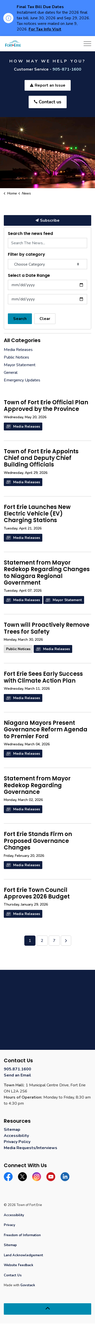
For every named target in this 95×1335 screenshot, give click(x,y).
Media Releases (23, 426)
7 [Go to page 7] (54, 940)
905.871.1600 (17, 1069)
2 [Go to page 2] (42, 940)
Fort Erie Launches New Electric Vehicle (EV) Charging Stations (37, 514)
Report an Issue (47, 85)
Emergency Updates (22, 380)
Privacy (9, 1225)
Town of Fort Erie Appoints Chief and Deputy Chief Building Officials (41, 458)
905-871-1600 (66, 69)
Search (20, 318)
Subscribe (47, 220)
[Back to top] (47, 1309)
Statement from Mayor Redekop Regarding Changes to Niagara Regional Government (47, 573)
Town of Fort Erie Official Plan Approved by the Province (46, 406)
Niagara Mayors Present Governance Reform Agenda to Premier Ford (45, 730)
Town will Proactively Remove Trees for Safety (46, 628)
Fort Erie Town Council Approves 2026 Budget (37, 893)
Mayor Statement (64, 600)
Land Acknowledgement (23, 1255)
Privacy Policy (17, 1142)
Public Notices (18, 649)
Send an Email (17, 1075)
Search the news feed (30, 233)
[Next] (66, 941)
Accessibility (16, 1135)
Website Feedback (18, 1265)
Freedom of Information (22, 1235)
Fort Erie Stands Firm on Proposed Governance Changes (38, 841)
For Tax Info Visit (45, 29)
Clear (45, 318)
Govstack (27, 1285)
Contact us (47, 102)
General (10, 372)
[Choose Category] (47, 264)
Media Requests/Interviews (30, 1148)
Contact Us (13, 1275)
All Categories (22, 340)
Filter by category (26, 254)
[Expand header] (87, 43)
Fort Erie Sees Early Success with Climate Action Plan (43, 677)
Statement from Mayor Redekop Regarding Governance (37, 785)
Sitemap (12, 1129)
